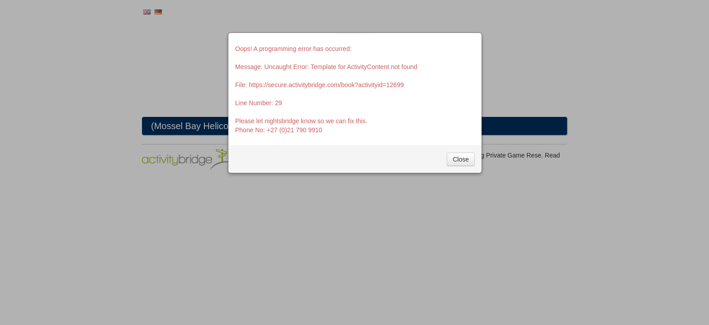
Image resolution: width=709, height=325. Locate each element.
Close (461, 159)
